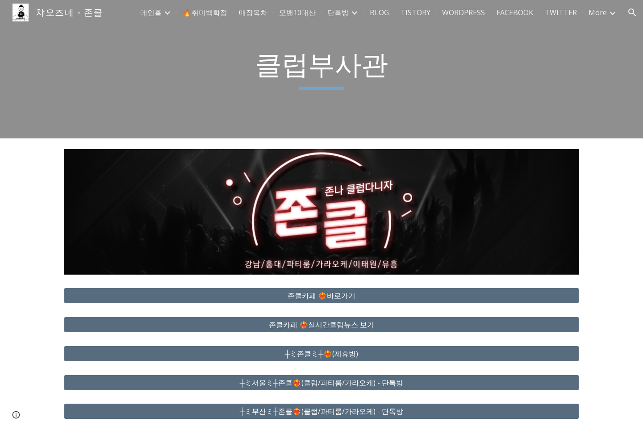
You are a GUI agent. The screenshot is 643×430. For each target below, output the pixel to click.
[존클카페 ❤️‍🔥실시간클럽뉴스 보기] (321, 325)
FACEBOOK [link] (515, 12)
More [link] (598, 12)
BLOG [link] (379, 12)
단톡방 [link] (338, 12)
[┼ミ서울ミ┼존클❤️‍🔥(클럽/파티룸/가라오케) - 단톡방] (321, 383)
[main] (321, 69)
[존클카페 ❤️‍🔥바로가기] (321, 296)
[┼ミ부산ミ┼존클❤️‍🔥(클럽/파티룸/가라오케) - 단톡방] (321, 411)
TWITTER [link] (561, 12)
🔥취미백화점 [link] (205, 12)
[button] (632, 12)
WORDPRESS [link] (463, 12)
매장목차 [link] (253, 12)
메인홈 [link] (151, 12)
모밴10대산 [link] (297, 12)
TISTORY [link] (415, 12)
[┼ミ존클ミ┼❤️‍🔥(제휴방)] (321, 354)
